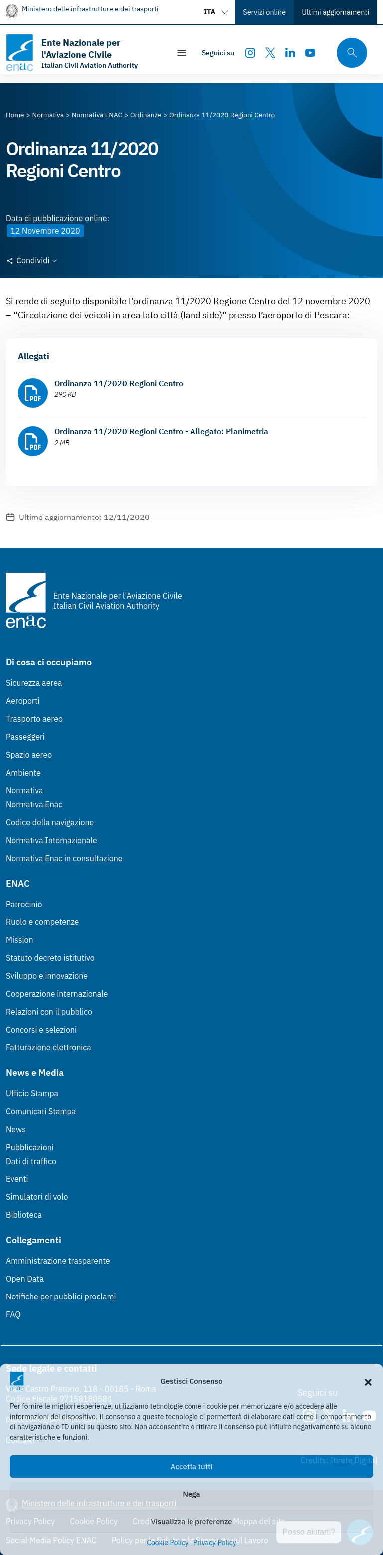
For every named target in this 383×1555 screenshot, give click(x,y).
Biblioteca (24, 1215)
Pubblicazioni (30, 1147)
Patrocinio (24, 904)
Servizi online (264, 12)
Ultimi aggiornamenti (335, 12)
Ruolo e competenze (42, 922)
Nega (191, 1494)
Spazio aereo (29, 755)
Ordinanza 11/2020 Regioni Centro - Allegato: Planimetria (161, 431)
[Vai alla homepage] (83, 52)
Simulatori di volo (37, 1197)
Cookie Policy (168, 1542)
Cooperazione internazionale (57, 994)
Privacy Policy (214, 1542)
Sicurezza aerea (34, 683)
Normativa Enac (34, 804)
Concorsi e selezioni (41, 1030)
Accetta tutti (192, 1466)
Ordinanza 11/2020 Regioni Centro (118, 383)
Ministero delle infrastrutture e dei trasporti (90, 8)
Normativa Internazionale (51, 840)
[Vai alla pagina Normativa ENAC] (97, 114)
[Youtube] (310, 53)
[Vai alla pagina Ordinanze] (145, 114)
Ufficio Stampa (32, 1093)
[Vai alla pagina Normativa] (48, 114)
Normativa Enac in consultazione (64, 858)
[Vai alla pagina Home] (15, 114)
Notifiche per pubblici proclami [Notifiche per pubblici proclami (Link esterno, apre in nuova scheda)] (61, 1296)
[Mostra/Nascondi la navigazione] (182, 53)
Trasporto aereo (34, 719)
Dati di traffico (31, 1161)
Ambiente (23, 773)
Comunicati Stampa (41, 1111)
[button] (368, 1381)
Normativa (24, 790)
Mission (19, 940)
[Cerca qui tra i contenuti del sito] (348, 53)
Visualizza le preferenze (191, 1521)
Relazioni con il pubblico (49, 1012)
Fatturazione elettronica (48, 1047)
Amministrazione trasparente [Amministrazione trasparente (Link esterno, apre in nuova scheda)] (58, 1261)
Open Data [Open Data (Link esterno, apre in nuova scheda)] (25, 1279)
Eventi (17, 1179)
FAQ (13, 1314)
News (16, 1129)
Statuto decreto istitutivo (50, 958)
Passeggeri (25, 737)
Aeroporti (23, 701)
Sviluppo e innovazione (47, 976)
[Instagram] (250, 53)
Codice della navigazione (50, 822)
